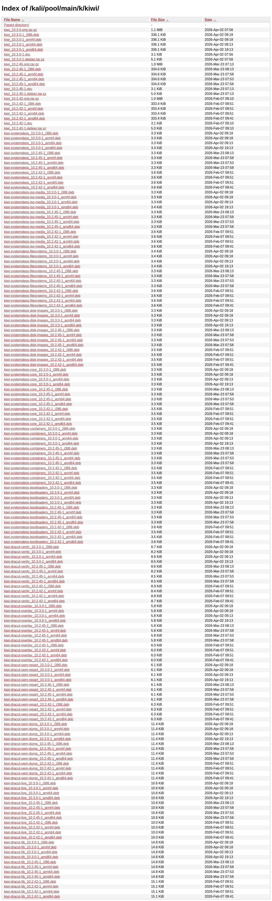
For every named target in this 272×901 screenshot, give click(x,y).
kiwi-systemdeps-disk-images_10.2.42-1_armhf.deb (43, 355)
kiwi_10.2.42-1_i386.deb (22, 104)
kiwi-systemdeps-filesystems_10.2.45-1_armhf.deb (42, 276)
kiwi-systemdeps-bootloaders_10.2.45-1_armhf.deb (42, 512)
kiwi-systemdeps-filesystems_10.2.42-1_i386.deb (41, 291)
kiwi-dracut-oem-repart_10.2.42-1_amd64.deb (38, 719)
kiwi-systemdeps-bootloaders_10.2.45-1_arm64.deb (43, 517)
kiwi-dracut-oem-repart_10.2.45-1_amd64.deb (38, 699)
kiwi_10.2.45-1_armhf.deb (23, 74)
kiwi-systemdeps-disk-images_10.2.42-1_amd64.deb (44, 365)
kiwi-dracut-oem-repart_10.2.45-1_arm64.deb (38, 694)
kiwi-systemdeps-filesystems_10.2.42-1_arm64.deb (42, 300)
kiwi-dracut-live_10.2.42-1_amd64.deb (33, 837)
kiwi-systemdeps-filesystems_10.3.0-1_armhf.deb (41, 256)
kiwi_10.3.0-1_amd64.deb (23, 49)
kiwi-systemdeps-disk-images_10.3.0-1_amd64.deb (43, 325)
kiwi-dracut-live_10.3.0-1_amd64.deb (32, 798)
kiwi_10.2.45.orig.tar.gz (21, 64)
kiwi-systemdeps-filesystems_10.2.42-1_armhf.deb (42, 296)
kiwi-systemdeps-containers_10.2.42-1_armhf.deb (41, 473)
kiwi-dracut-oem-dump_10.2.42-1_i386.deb (36, 763)
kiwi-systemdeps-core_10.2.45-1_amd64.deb (38, 404)
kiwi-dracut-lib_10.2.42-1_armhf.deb (31, 886)
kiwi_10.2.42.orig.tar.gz (21, 98)
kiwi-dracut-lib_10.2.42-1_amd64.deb (32, 896)
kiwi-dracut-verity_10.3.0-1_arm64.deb (33, 556)
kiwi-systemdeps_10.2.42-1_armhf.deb (33, 177)
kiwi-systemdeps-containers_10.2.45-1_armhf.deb (41, 453)
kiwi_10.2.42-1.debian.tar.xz (25, 128)
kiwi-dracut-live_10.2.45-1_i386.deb (31, 803)
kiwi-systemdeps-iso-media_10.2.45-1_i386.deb (40, 212)
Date (208, 19)
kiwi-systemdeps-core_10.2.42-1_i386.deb (36, 409)
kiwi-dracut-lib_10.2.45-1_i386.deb (30, 862)
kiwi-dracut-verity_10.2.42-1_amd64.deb (34, 601)
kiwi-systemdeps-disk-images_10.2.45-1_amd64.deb (44, 345)
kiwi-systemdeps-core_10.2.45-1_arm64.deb (37, 399)
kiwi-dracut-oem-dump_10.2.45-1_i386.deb (36, 744)
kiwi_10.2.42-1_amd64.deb (24, 118)
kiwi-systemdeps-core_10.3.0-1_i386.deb (35, 369)
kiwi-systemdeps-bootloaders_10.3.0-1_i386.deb (40, 487)
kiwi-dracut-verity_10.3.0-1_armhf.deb (32, 552)
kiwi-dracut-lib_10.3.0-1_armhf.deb (30, 847)
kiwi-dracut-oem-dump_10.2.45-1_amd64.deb (38, 758)
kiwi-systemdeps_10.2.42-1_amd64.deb (34, 187)
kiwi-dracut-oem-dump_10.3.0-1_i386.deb (35, 724)
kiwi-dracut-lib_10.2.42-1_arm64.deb (31, 891)
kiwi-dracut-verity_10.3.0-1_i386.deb (31, 547)
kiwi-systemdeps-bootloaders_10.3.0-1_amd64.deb (42, 502)
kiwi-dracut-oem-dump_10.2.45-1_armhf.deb (37, 748)
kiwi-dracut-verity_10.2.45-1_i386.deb (32, 566)
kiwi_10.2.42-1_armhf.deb (23, 108)
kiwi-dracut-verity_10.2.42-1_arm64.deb (34, 596)
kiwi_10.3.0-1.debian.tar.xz (24, 59)
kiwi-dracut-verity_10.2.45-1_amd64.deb (34, 581)
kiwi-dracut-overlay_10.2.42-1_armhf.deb (35, 650)
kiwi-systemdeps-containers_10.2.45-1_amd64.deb (42, 463)
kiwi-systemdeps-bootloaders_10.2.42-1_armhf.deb (42, 532)
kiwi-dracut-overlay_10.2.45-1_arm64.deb (35, 635)
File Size (158, 19)
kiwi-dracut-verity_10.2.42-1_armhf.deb (33, 591)
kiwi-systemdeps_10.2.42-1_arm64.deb (33, 182)
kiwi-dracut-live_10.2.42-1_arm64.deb (32, 832)
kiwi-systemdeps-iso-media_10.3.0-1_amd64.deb (41, 207)
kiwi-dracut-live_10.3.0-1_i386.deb (30, 783)
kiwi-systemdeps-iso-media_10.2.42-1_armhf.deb (41, 236)
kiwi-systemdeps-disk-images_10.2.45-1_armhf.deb (43, 335)
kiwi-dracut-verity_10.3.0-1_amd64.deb (33, 561)
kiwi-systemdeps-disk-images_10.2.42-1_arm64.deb (43, 359)
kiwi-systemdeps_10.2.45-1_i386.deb (32, 153)
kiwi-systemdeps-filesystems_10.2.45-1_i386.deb (41, 271)
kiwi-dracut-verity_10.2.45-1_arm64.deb (34, 576)
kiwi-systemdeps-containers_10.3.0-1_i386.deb (39, 428)
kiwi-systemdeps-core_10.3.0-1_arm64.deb (36, 379)
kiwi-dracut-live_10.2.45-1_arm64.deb (32, 813)
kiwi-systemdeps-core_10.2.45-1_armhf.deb (37, 394)
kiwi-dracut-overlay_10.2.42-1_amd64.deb (36, 660)
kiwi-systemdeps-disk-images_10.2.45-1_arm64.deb (43, 340)
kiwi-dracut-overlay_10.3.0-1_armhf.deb (34, 611)
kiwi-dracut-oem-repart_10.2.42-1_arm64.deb (38, 714)
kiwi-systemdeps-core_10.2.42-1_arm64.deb (37, 419)
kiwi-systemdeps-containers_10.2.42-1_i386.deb (40, 468)
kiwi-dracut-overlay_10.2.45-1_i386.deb (34, 625)
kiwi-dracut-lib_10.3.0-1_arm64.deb (30, 852)
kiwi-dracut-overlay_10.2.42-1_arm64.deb (35, 655)
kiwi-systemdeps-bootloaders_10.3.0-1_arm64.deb (42, 497)
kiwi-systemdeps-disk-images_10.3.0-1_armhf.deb (42, 315)
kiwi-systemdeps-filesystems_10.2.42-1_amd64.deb (43, 305)
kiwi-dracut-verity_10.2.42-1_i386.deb (32, 586)
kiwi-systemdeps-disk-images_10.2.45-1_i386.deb (41, 330)
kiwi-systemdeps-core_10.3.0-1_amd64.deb (37, 384)
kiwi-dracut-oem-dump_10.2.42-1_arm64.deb (38, 773)
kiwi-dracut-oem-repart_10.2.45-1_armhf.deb (37, 689)
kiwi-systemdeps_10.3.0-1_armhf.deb (32, 138)
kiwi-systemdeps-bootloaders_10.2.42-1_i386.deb (41, 527)
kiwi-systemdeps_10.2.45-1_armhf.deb (33, 158)
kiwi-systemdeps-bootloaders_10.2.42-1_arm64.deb (43, 537)
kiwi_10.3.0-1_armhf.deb (22, 39)
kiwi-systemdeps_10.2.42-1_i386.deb (32, 172)
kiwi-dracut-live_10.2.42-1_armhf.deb (32, 827)
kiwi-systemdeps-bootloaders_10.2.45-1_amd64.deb (43, 522)
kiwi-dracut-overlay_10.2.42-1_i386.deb (34, 645)
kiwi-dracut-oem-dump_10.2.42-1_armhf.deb (37, 768)
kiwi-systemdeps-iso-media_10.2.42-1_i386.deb (40, 232)
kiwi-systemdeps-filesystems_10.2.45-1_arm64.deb (42, 281)
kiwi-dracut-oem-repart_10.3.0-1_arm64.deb (37, 675)
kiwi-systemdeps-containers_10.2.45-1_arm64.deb (42, 458)
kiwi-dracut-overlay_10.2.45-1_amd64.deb (36, 640)
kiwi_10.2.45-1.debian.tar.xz (25, 94)
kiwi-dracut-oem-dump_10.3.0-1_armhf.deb (36, 729)
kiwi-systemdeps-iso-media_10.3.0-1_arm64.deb (40, 202)
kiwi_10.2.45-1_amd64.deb (24, 84)
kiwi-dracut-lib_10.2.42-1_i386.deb (30, 881)
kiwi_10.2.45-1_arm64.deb (24, 79)
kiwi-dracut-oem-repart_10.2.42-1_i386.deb (36, 704)
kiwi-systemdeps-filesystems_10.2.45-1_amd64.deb (43, 286)
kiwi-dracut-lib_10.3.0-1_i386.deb (29, 842)
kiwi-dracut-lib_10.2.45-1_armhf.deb (31, 867)
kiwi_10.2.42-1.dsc (18, 123)
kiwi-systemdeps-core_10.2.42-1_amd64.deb (38, 424)
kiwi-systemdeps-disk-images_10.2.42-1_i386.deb (41, 350)
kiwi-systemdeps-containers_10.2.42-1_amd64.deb (42, 483)
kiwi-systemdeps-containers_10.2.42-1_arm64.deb (42, 478)
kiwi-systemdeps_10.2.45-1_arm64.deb (33, 163)
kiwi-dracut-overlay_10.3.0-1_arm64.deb (34, 616)
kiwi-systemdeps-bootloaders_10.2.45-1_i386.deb (41, 507)
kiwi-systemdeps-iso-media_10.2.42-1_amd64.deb (42, 246)
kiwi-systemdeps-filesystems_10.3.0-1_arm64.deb (41, 261)
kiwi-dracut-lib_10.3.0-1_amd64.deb (31, 857)
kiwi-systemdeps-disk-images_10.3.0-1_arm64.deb (42, 320)
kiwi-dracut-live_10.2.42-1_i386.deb (31, 822)
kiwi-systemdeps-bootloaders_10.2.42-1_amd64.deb (43, 542)
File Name (12, 19)
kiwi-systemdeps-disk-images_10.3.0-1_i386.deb (41, 310)
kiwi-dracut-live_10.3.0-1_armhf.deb (31, 788)
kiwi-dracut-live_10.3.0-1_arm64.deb (31, 793)
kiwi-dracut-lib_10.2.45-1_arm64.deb (31, 872)
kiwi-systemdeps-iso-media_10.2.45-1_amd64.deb (42, 226)
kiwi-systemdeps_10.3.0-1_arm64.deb (32, 143)
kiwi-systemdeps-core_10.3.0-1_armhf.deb (36, 374)
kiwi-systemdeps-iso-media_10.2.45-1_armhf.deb (41, 217)
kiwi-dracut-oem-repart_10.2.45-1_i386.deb (36, 685)
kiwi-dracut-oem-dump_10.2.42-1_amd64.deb (38, 778)
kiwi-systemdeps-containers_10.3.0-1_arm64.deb (41, 438)
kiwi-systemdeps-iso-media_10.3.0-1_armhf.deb (40, 197)
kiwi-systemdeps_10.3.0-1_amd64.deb (33, 148)
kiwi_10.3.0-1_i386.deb (21, 35)
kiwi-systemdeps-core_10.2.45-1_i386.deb (36, 389)
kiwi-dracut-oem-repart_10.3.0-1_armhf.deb (37, 670)
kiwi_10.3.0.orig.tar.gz (20, 30)
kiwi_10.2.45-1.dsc (18, 89)
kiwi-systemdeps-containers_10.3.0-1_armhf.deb (40, 433)
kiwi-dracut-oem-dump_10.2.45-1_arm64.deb (38, 753)
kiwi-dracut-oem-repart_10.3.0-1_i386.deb (35, 665)
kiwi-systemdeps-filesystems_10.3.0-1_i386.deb (40, 251)
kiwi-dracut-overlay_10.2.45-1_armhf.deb (35, 630)
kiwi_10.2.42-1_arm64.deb (24, 113)
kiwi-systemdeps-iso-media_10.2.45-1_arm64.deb (41, 222)
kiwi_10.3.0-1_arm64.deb (23, 44)
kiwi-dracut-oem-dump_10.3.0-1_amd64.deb (37, 739)
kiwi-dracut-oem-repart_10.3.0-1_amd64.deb (37, 680)
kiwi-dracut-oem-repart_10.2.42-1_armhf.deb (37, 709)
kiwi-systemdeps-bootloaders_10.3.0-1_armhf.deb (41, 492)
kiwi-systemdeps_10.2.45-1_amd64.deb (34, 167)
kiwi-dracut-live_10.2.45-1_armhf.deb (32, 807)
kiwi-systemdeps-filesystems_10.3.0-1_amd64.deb (42, 266)
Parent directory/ (16, 25)
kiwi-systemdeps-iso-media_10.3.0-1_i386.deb (39, 192)
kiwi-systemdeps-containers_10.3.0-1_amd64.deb (41, 443)
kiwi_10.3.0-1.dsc (17, 54)
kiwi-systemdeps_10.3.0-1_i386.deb (31, 133)
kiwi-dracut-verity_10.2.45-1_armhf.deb (33, 571)
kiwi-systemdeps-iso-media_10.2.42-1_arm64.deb (41, 241)
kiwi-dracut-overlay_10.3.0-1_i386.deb (33, 606)
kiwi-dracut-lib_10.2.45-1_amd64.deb (32, 876)
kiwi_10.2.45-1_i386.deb (22, 69)
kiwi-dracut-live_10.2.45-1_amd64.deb (33, 817)
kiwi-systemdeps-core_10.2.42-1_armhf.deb (37, 414)
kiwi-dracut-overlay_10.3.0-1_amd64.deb (35, 620)
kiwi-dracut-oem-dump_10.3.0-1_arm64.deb (37, 734)
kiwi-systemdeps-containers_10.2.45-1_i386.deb (40, 448)
